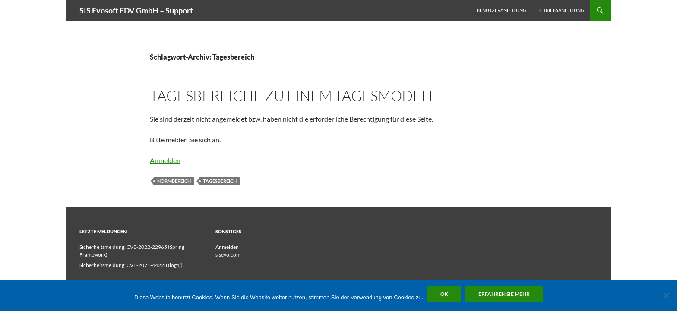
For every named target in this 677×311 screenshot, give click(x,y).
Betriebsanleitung (561, 10)
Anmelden (165, 160)
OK (444, 294)
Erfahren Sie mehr (504, 294)
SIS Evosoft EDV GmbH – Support (136, 10)
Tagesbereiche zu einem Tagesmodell (293, 95)
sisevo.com (227, 254)
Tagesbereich (220, 181)
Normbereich (174, 181)
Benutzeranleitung (501, 10)
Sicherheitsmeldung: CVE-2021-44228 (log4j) (131, 265)
